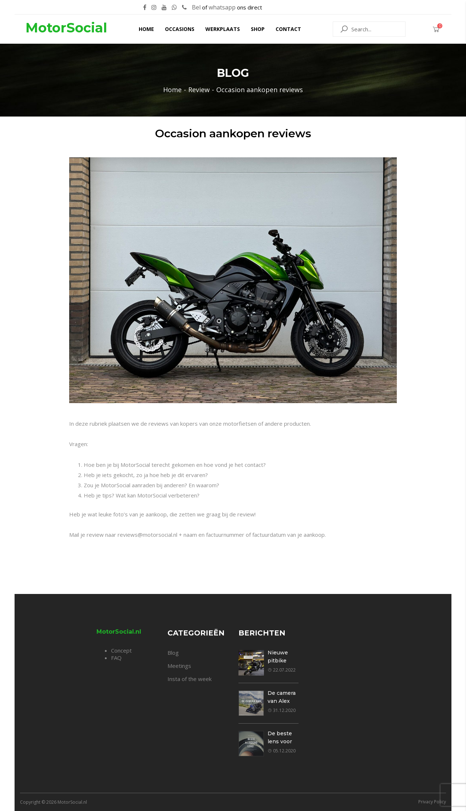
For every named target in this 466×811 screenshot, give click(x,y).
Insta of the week (189, 678)
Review (199, 89)
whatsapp (222, 7)
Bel (196, 7)
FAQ (116, 657)
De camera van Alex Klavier (282, 701)
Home (146, 28)
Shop (258, 28)
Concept (121, 650)
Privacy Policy (432, 802)
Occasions (179, 28)
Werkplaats (222, 28)
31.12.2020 (282, 710)
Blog (173, 652)
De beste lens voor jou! (280, 741)
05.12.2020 (282, 751)
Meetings (179, 665)
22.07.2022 (282, 670)
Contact (288, 28)
